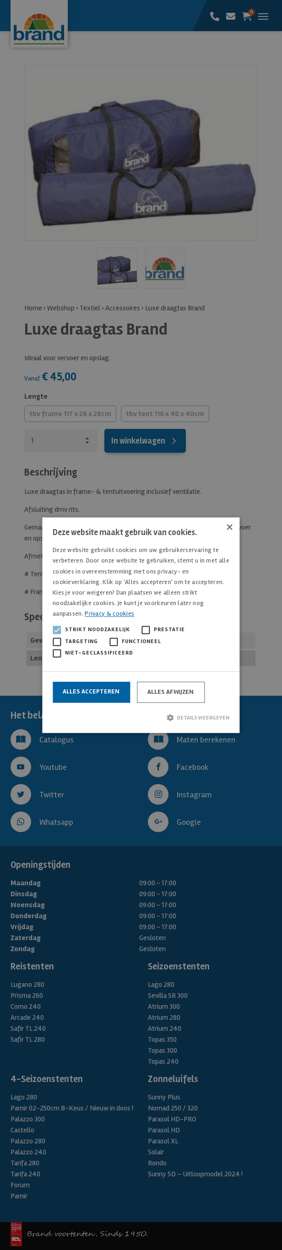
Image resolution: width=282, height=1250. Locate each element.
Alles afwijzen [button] (170, 692)
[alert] (141, 625)
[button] (141, 718)
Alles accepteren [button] (91, 691)
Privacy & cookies (109, 613)
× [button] (229, 527)
